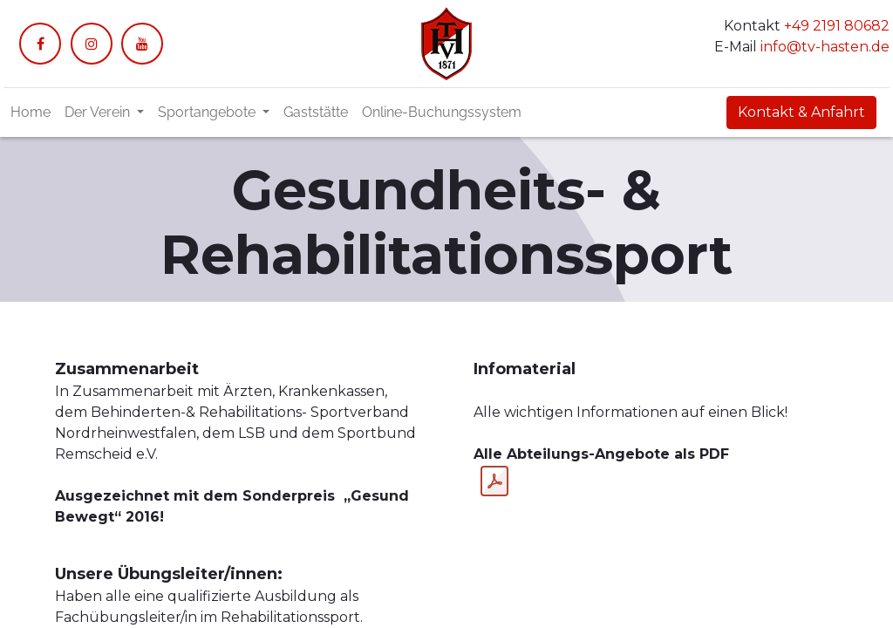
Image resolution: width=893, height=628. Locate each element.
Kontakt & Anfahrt (801, 112)
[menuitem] (30, 112)
